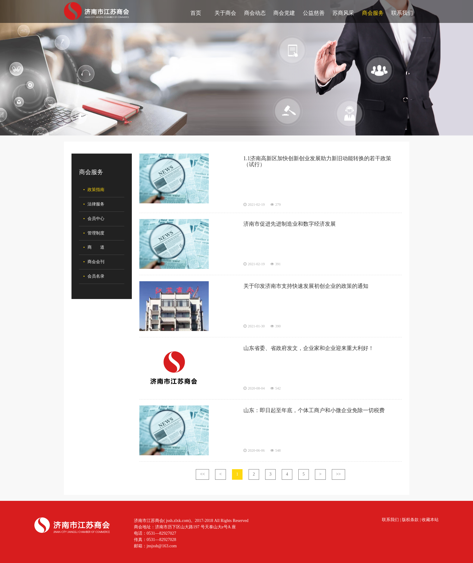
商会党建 (284, 13)
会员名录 (95, 276)
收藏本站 (430, 519)
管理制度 (95, 233)
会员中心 (95, 218)
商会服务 (373, 13)
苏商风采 (343, 13)
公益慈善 (314, 13)
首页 (195, 13)
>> (338, 474)
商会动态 (255, 13)
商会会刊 (95, 261)
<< (202, 474)
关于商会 (225, 13)
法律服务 (95, 204)
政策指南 (95, 189)
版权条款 (410, 519)
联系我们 (402, 13)
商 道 (95, 247)
